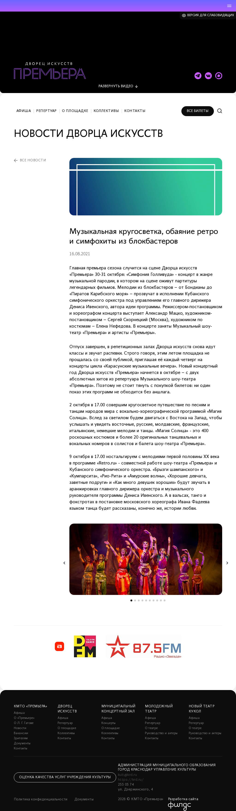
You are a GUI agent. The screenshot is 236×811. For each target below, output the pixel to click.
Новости (20, 723)
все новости (33, 155)
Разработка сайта (183, 794)
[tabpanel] (145, 554)
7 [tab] (153, 595)
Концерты (108, 718)
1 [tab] (131, 595)
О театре (151, 723)
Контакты (134, 106)
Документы (22, 738)
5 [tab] (146, 595)
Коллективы (106, 106)
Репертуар (46, 106)
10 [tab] (164, 595)
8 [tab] (157, 595)
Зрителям (21, 733)
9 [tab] (161, 595)
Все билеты (198, 106)
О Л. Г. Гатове (24, 718)
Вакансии (21, 728)
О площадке (75, 106)
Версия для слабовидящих (210, 15)
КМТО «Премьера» (30, 701)
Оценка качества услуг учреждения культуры (65, 772)
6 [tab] (150, 595)
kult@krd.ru (127, 770)
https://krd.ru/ (131, 774)
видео (115, 81)
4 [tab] (142, 595)
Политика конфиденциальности (41, 794)
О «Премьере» (24, 713)
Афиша (23, 106)
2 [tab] (135, 595)
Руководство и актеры (161, 728)
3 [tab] (139, 595)
